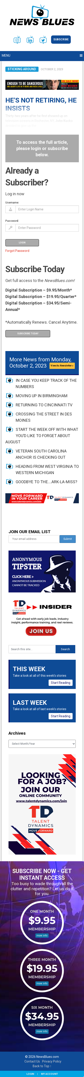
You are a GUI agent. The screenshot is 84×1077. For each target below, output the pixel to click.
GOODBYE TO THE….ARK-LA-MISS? (46, 481)
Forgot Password (17, 251)
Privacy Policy (51, 1061)
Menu (6, 55)
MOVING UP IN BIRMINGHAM (41, 395)
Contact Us (32, 1061)
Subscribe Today (27, 333)
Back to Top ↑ (42, 1066)
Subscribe (61, 39)
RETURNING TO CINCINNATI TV (44, 405)
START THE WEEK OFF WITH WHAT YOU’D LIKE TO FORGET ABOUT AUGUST (41, 435)
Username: (12, 202)
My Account (49, 1073)
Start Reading (60, 682)
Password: (12, 220)
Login (30, 1073)
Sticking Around (22, 69)
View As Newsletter (62, 365)
